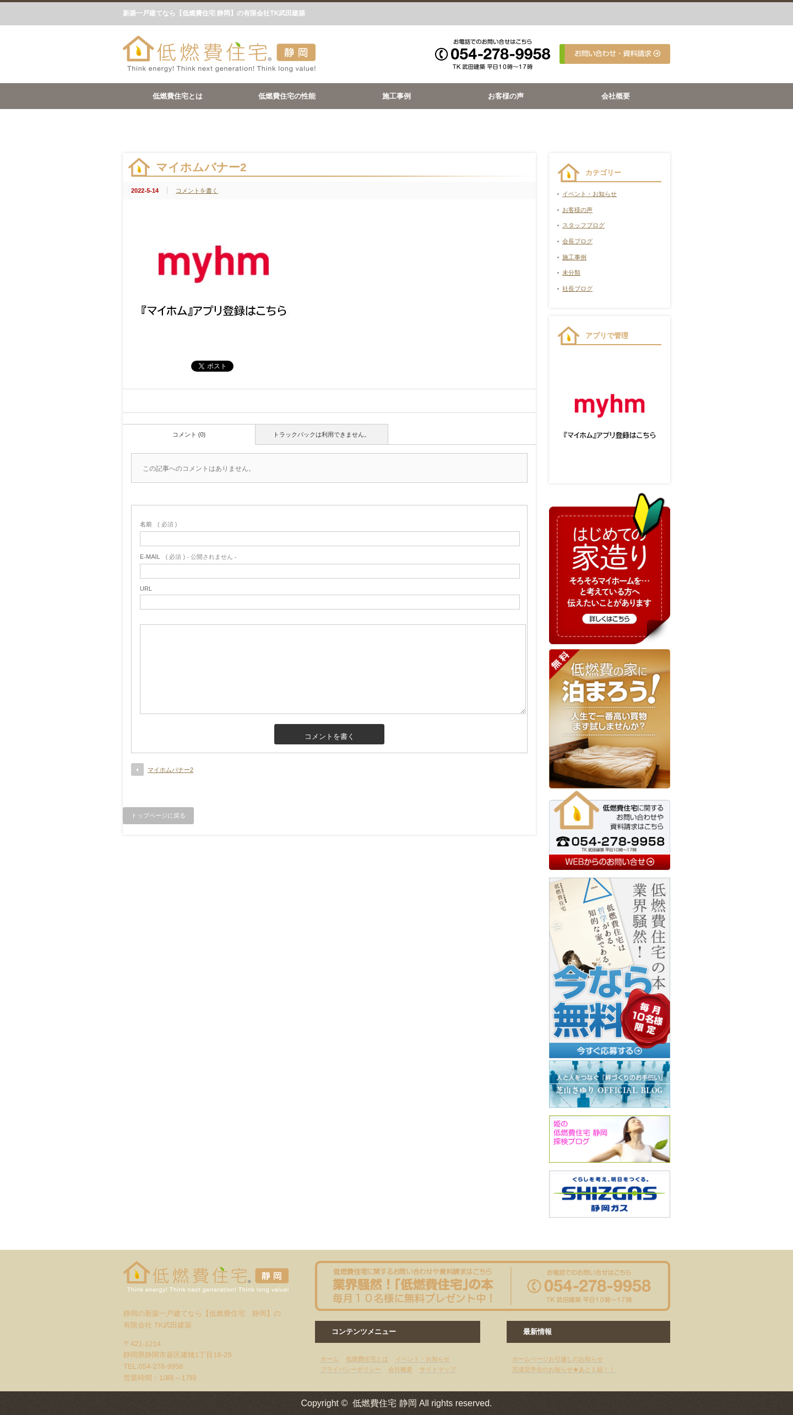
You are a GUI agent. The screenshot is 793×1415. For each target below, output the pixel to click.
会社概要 (615, 96)
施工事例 (396, 96)
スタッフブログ (583, 225)
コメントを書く (197, 190)
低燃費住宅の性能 (287, 96)
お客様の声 (506, 96)
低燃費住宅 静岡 (384, 1403)
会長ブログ (577, 241)
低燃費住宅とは (178, 96)
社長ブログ (577, 288)
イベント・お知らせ (589, 194)
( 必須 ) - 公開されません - (188, 556)
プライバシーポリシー (351, 1369)
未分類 (571, 272)
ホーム (330, 1359)
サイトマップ (438, 1369)
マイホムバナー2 (170, 769)
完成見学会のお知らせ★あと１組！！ (563, 1369)
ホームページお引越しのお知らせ (557, 1359)
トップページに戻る (158, 815)
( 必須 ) (158, 524)
